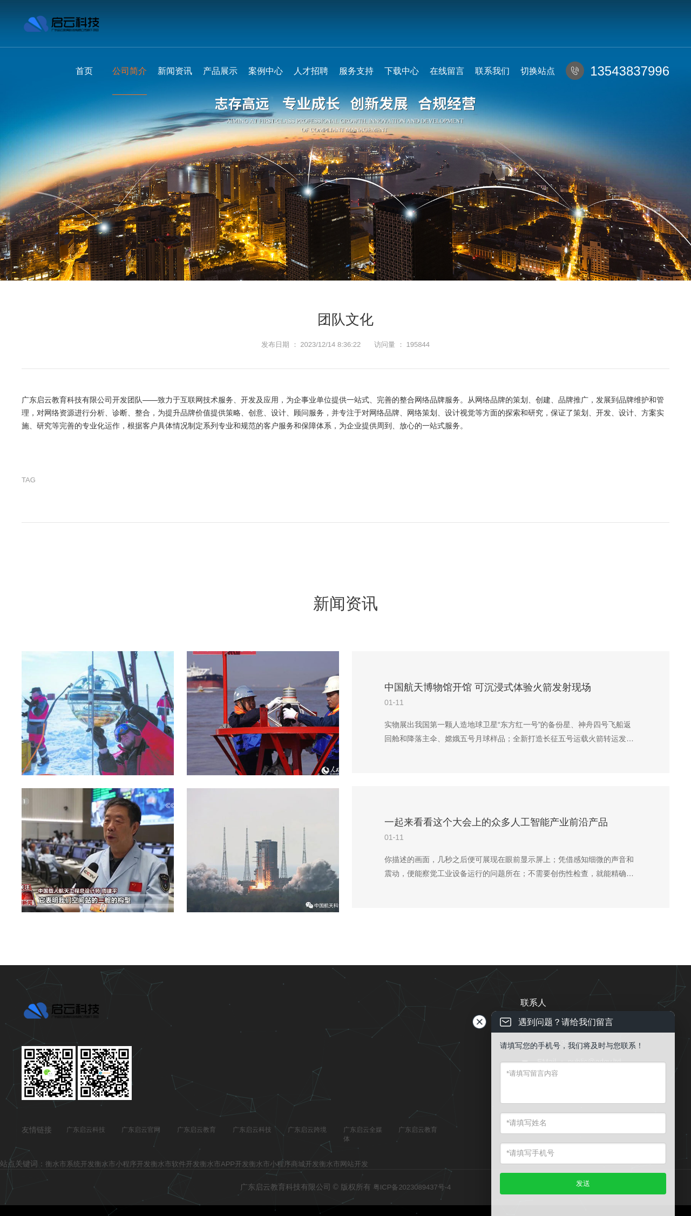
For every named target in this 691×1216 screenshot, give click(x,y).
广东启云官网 (140, 1129)
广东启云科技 (85, 1129)
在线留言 (447, 71)
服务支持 (356, 71)
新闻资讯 (175, 71)
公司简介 (129, 71)
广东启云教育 (196, 1129)
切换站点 (537, 71)
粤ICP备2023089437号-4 (412, 1187)
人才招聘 (311, 71)
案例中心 (265, 71)
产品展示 (220, 71)
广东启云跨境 (307, 1129)
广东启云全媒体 (362, 1134)
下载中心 (401, 71)
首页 (84, 71)
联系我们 (492, 71)
